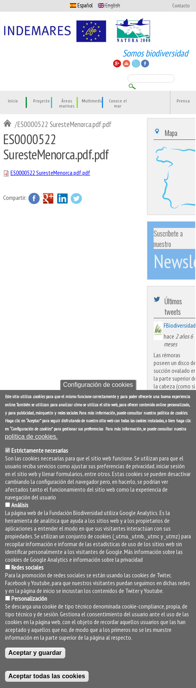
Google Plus (48, 198)
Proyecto (41, 101)
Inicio (13, 101)
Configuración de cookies (98, 385)
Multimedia (92, 101)
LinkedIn (62, 198)
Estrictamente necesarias (39, 451)
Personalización (29, 599)
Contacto (181, 6)
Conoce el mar (118, 104)
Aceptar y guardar (35, 653)
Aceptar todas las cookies (47, 677)
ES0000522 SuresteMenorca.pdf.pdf (50, 172)
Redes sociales (27, 568)
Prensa (183, 101)
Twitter (76, 198)
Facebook (34, 198)
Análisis (19, 506)
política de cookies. (31, 437)
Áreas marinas (67, 104)
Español (81, 5)
